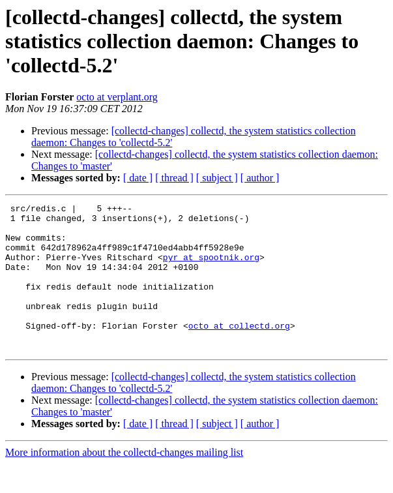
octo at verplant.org (117, 96)
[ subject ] (217, 177)
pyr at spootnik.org (211, 269)
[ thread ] (174, 177)
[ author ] (260, 177)
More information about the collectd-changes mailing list (124, 481)
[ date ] (138, 177)
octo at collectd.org (239, 351)
